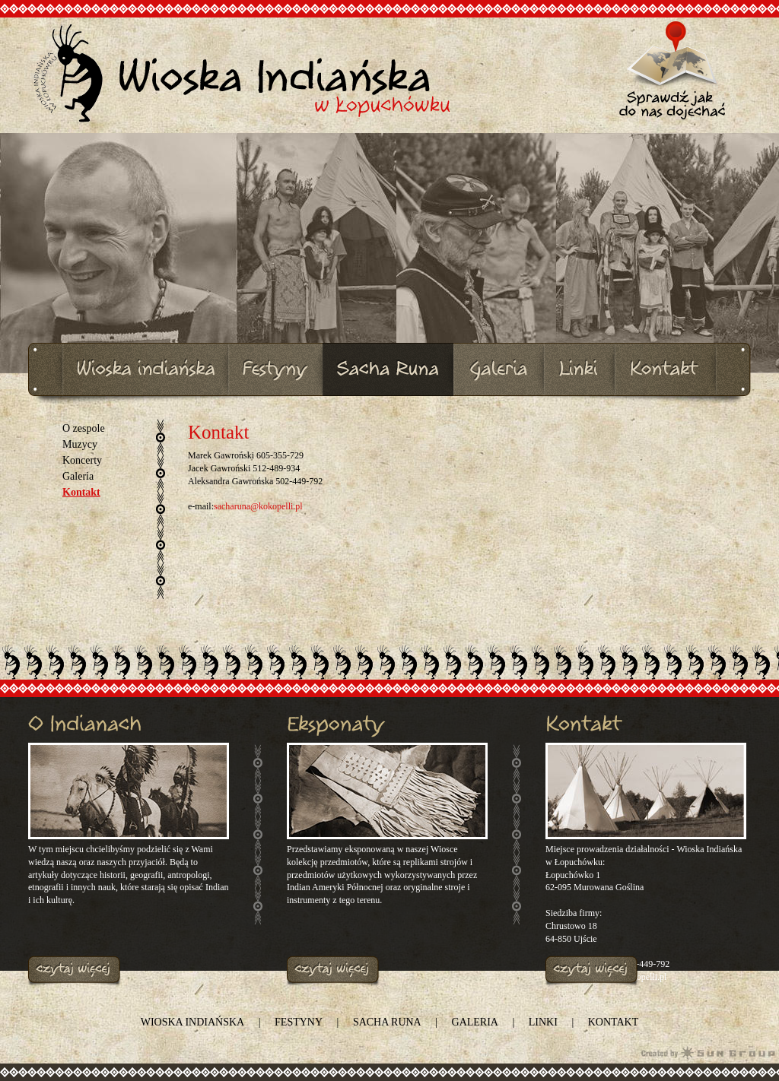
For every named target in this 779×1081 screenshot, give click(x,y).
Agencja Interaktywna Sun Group (708, 1052)
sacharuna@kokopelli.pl (258, 506)
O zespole (83, 428)
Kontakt (81, 492)
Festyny (299, 1022)
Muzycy (79, 444)
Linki (543, 1022)
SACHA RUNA (387, 1022)
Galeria (78, 476)
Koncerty (82, 460)
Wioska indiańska (193, 1022)
